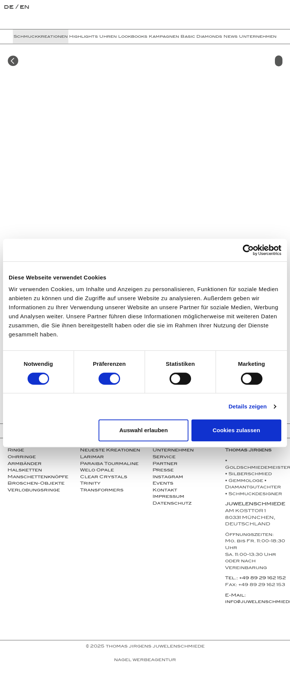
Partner (165, 464)
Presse (163, 470)
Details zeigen (247, 406)
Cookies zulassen (236, 430)
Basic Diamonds (201, 37)
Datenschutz (172, 503)
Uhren (108, 37)
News (231, 37)
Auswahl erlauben (143, 430)
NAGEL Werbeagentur (145, 660)
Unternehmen (257, 37)
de (9, 7)
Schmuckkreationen (41, 37)
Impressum (168, 497)
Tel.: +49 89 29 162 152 (255, 578)
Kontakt (165, 490)
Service (164, 457)
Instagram (168, 477)
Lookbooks (132, 37)
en (24, 7)
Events (163, 483)
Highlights (83, 37)
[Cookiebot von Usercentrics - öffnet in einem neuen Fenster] (248, 250)
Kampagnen (164, 37)
